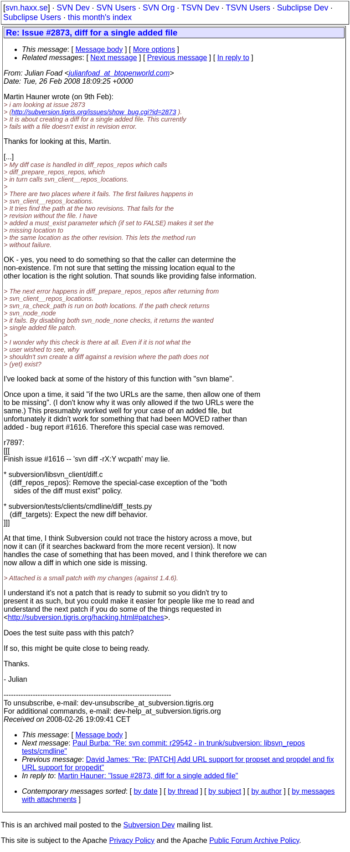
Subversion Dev (149, 825)
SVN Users (116, 7)
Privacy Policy (131, 840)
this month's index (100, 17)
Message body (99, 49)
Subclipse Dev (302, 7)
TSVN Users (248, 7)
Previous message (177, 57)
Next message (113, 57)
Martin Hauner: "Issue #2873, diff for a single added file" (148, 776)
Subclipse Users (32, 17)
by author (266, 791)
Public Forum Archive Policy (254, 840)
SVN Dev (73, 7)
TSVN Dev (200, 7)
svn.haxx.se (26, 7)
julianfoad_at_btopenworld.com (119, 73)
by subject (224, 791)
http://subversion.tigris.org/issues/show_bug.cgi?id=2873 (93, 112)
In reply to (233, 57)
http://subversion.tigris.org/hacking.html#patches (86, 617)
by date (145, 791)
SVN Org (159, 7)
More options (154, 49)
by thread (183, 791)
